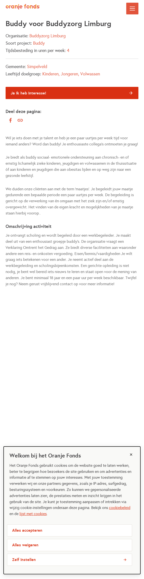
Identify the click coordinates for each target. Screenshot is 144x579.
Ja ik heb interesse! (28, 93)
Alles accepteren (27, 530)
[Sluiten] (131, 454)
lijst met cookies (33, 513)
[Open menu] (132, 8)
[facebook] (10, 120)
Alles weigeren (25, 545)
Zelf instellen (24, 559)
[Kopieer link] (20, 120)
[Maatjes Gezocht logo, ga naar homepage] (23, 8)
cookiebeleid (119, 507)
